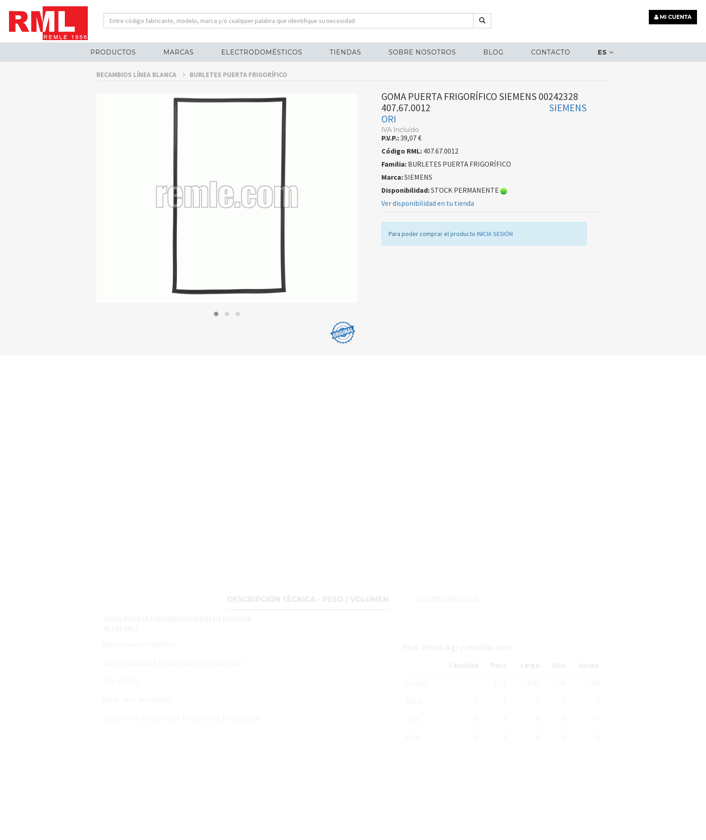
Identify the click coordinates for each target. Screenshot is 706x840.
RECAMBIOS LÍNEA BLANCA (140, 96)
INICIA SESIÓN (495, 256)
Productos (113, 52)
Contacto (550, 52)
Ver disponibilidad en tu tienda (427, 225)
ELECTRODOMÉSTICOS (261, 52)
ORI (388, 141)
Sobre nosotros (422, 52)
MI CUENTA (673, 17)
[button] (216, 336)
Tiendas (345, 52)
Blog (494, 52)
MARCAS (178, 52)
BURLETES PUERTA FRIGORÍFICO (238, 96)
